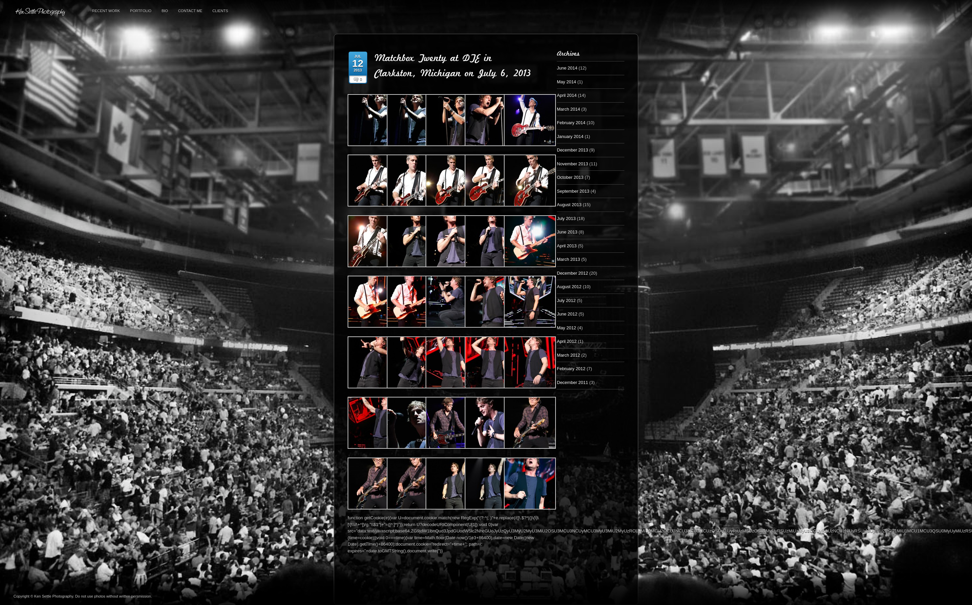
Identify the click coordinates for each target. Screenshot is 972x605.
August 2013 (569, 204)
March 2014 (568, 109)
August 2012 (569, 286)
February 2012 (571, 368)
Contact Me (190, 11)
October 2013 (570, 177)
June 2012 (567, 314)
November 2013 (572, 163)
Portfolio (140, 11)
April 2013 (567, 245)
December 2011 (572, 382)
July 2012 (566, 300)
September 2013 (573, 191)
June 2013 (567, 232)
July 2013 (566, 218)
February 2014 (571, 122)
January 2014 (570, 136)
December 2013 (572, 150)
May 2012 (566, 327)
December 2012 (572, 273)
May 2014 (566, 81)
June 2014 (567, 68)
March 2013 (568, 259)
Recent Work (106, 11)
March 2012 (568, 355)
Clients (220, 11)
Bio (165, 11)
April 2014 (567, 95)
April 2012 (567, 341)
